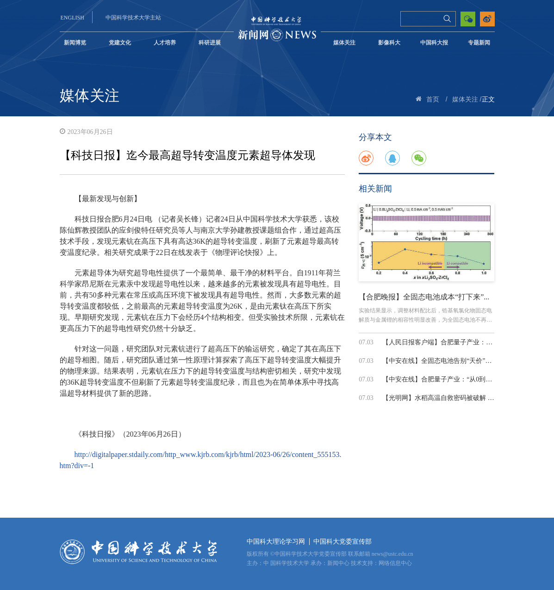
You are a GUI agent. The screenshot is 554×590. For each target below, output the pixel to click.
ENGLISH (72, 17)
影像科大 (389, 42)
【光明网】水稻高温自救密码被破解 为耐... (443, 397)
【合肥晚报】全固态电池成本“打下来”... (424, 297)
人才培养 (165, 42)
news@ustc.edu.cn (392, 554)
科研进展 (210, 42)
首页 (432, 99)
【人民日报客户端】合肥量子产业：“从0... (443, 342)
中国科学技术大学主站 (133, 17)
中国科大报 (434, 42)
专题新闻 (479, 42)
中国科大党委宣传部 (342, 541)
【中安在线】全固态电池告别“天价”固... (439, 360)
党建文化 (120, 42)
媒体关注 (344, 42)
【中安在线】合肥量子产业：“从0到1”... (439, 379)
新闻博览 (75, 42)
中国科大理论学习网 (276, 541)
